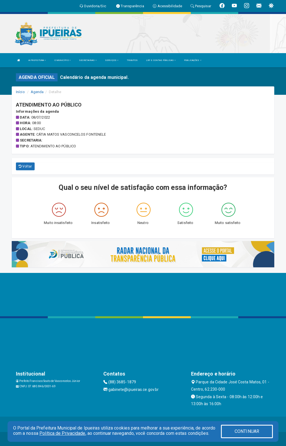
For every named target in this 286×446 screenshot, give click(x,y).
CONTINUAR (247, 431)
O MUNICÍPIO (62, 60)
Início (20, 92)
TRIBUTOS (132, 60)
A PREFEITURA (37, 60)
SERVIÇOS (111, 60)
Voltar (25, 166)
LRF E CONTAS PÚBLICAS (161, 60)
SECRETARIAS (88, 60)
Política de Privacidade (62, 433)
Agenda (37, 92)
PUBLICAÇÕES (192, 60)
